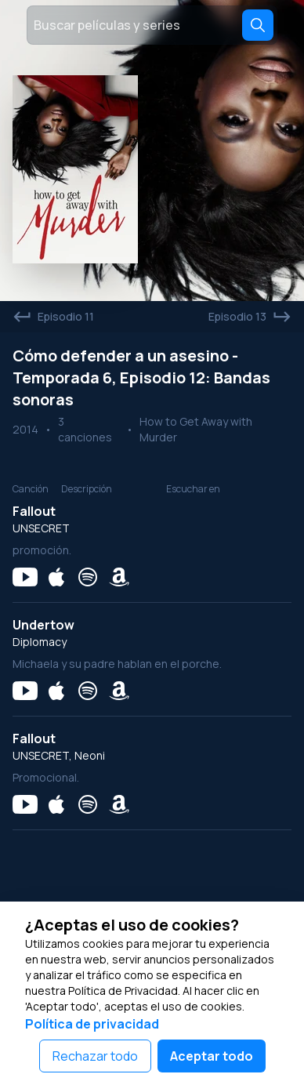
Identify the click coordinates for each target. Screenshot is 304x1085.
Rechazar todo (95, 1056)
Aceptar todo (211, 1056)
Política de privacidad (92, 1023)
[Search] (257, 25)
